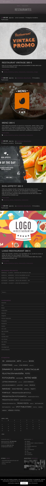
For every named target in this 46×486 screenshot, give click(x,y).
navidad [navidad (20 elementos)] (6, 389)
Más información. (33, 483)
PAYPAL (4, 444)
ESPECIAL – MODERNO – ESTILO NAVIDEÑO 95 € (14, 277)
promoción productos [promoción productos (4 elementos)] (9, 403)
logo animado (4, 331)
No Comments (20, 17)
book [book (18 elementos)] (31, 361)
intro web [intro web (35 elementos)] (31, 378)
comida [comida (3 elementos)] (16, 365)
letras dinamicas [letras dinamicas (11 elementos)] (9, 382)
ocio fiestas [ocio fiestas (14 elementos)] (17, 389)
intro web (3, 328)
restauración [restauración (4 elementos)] (39, 403)
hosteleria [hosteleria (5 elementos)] (19, 378)
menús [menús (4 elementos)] (26, 385)
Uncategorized (5, 347)
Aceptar (24, 483)
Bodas (3, 307)
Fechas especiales (6, 318)
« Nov (2, 434)
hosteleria (11, 72)
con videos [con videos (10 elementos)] (23, 365)
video (12, 17)
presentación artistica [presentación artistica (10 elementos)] (21, 393)
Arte (2, 305)
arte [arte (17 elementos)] (19, 361)
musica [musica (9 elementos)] (32, 385)
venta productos (5, 349)
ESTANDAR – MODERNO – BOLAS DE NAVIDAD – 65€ (15, 280)
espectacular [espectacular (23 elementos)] (32, 369)
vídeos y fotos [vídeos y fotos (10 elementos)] (14, 410)
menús (16, 72)
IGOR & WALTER (6, 442)
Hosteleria (35, 17)
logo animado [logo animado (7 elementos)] (28, 382)
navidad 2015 (4, 336)
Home (18, 5)
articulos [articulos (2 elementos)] (25, 361)
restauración (22, 72)
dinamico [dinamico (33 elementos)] (7, 369)
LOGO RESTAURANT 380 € (16, 251)
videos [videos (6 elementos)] (4, 410)
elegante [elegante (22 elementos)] (18, 369)
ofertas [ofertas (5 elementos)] (26, 389)
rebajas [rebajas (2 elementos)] (31, 403)
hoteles (3, 326)
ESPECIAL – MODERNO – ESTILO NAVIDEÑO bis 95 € (15, 275)
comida (5, 72)
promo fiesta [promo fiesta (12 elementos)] (22, 403)
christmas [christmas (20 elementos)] (7, 365)
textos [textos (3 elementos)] (35, 407)
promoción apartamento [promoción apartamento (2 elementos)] (25, 400)
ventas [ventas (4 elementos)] (40, 407)
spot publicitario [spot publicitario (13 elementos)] (23, 407)
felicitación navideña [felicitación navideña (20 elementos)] (13, 373)
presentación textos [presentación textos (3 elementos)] (33, 396)
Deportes (3, 313)
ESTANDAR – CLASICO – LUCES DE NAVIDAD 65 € (14, 283)
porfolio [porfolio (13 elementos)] (6, 393)
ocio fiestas (4, 339)
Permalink (5, 19)
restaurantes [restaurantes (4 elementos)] (6, 407)
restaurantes (29, 72)
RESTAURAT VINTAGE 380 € (17, 62)
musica (3, 334)
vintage (36, 72)
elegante (29, 17)
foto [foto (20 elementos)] (27, 373)
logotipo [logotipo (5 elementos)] (20, 385)
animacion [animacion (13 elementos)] (10, 361)
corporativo (4, 310)
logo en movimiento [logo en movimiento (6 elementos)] (9, 385)
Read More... (6, 69)
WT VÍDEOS (6, 1)
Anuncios (3, 302)
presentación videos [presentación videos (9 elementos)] (10, 400)
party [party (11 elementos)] (33, 389)
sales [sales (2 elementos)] (13, 407)
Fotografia (4, 321)
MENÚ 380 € (8, 123)
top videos (4, 341)
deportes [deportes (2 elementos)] (31, 365)
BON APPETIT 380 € (12, 186)
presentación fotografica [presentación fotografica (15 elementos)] (14, 396)
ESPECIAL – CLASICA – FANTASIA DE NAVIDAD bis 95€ (16, 272)
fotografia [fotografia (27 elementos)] (8, 378)
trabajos (3, 344)
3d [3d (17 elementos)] (3, 361)
